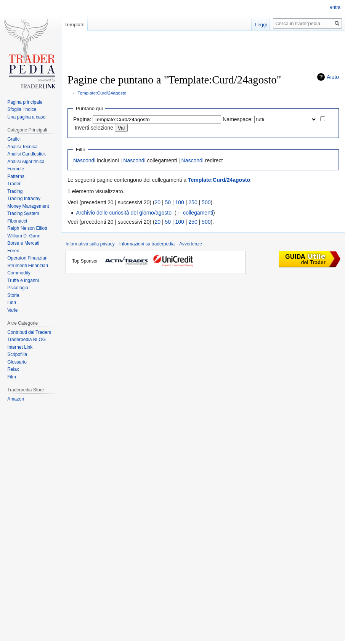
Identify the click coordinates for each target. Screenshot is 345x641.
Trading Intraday (23, 198)
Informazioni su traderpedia (147, 244)
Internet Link (19, 347)
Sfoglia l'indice (21, 109)
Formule (15, 168)
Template (74, 24)
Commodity (18, 273)
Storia (13, 295)
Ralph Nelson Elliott (27, 228)
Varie (12, 310)
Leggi (261, 24)
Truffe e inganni (23, 280)
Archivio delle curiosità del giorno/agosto (124, 213)
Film (11, 377)
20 (158, 202)
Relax (13, 369)
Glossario (17, 362)
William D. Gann (23, 236)
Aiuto (333, 77)
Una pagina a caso (26, 117)
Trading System (23, 213)
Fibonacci (17, 221)
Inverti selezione (94, 128)
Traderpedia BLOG (26, 339)
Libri (11, 302)
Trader (14, 183)
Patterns (15, 176)
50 (168, 202)
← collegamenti (194, 213)
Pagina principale (24, 102)
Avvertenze (190, 244)
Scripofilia (17, 354)
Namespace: (238, 119)
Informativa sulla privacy (90, 244)
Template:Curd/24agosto (102, 92)
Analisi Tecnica (22, 146)
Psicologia (17, 287)
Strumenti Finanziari (27, 265)
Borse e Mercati (23, 243)
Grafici (14, 139)
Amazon (15, 399)
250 (192, 202)
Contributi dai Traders (29, 332)
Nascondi (84, 160)
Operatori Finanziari (27, 258)
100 (179, 202)
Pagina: (82, 119)
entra (335, 7)
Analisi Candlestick (26, 154)
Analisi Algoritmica (25, 161)
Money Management (28, 206)
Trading (14, 191)
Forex (13, 250)
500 (206, 202)
